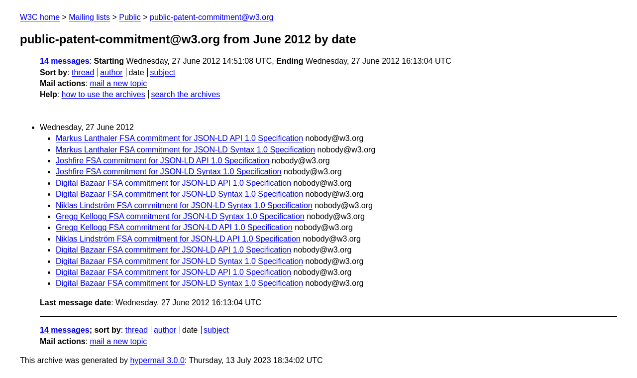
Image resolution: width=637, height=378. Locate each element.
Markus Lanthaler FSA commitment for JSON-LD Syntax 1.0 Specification (185, 149)
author (111, 72)
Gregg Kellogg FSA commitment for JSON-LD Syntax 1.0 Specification (180, 216)
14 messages (65, 61)
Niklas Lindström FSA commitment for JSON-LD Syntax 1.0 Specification (184, 205)
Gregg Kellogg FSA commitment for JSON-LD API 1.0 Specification (174, 227)
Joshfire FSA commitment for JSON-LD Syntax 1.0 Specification (169, 171)
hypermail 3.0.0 (157, 360)
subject (162, 72)
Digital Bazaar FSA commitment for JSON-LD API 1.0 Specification (173, 183)
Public (130, 17)
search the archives (185, 94)
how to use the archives (103, 94)
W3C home (40, 17)
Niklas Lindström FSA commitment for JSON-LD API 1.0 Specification (178, 239)
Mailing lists (89, 17)
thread (83, 72)
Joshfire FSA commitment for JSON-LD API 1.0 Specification (163, 160)
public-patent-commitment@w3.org (211, 17)
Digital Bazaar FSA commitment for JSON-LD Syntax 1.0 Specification (179, 194)
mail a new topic (118, 83)
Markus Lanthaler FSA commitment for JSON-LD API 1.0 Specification (179, 138)
